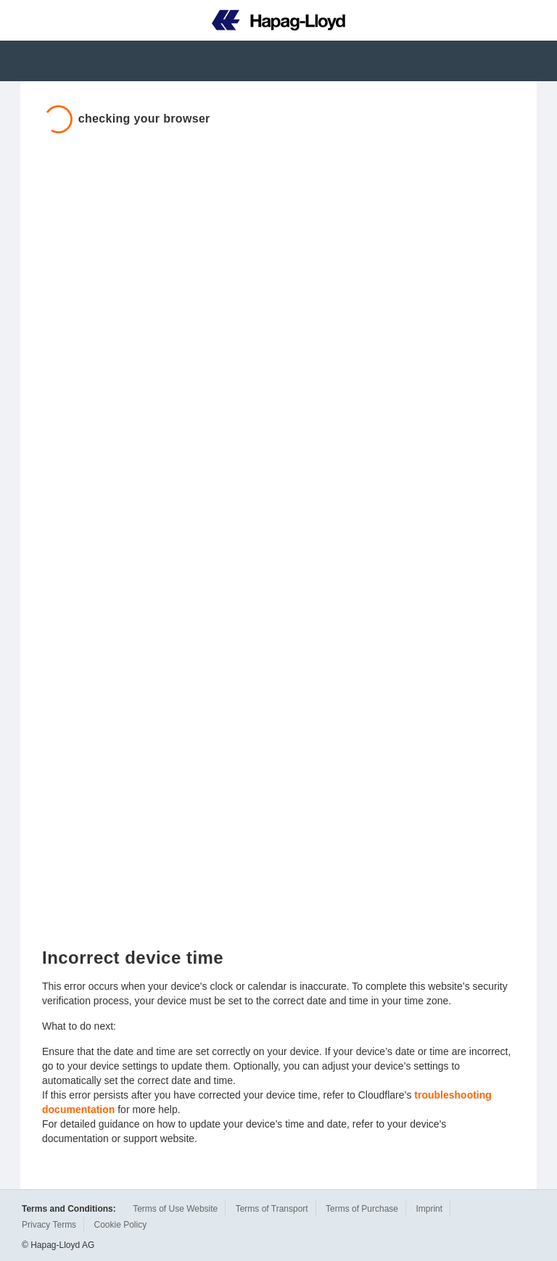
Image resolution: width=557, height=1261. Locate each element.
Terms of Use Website (175, 1209)
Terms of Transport (272, 1209)
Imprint (429, 1209)
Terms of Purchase (362, 1209)
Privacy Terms (49, 1225)
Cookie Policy (120, 1225)
